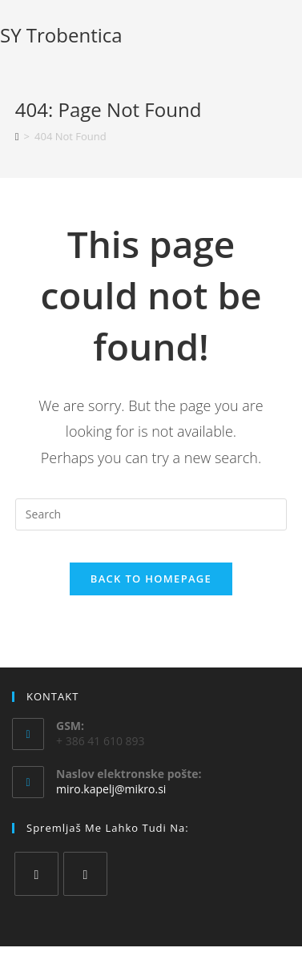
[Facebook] (36, 874)
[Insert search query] (151, 514)
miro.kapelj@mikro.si (111, 789)
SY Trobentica (61, 35)
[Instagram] (85, 874)
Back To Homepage (151, 578)
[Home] (17, 136)
